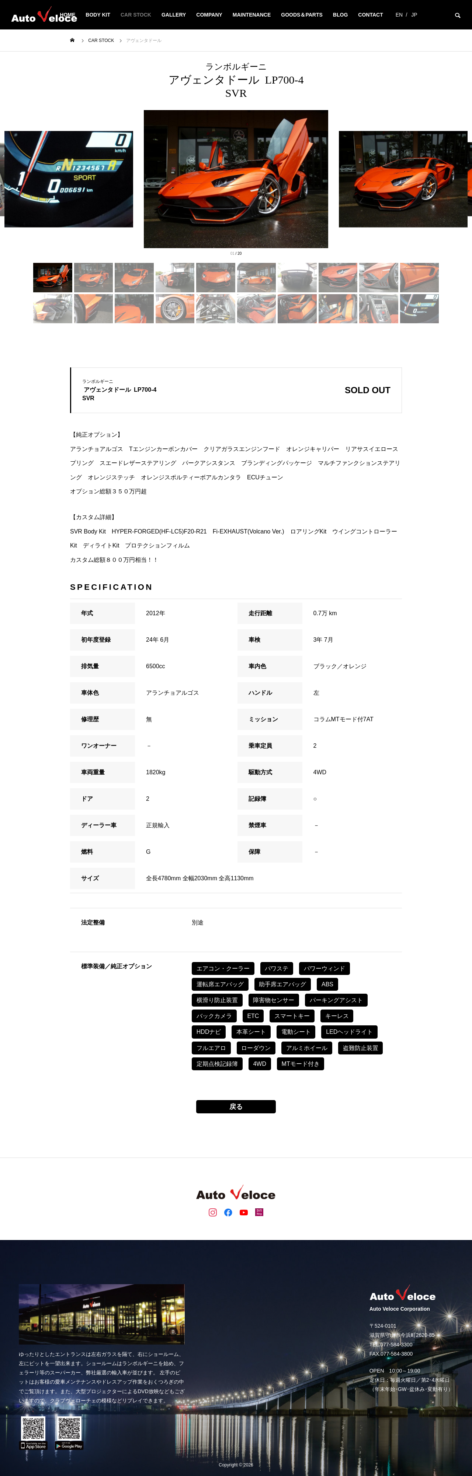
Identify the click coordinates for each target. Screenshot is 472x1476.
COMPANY (209, 15)
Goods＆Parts (302, 15)
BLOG (340, 15)
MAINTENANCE (252, 15)
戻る (236, 1106)
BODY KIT (98, 15)
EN (399, 15)
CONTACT (370, 15)
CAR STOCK (136, 15)
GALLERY (174, 15)
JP (414, 15)
